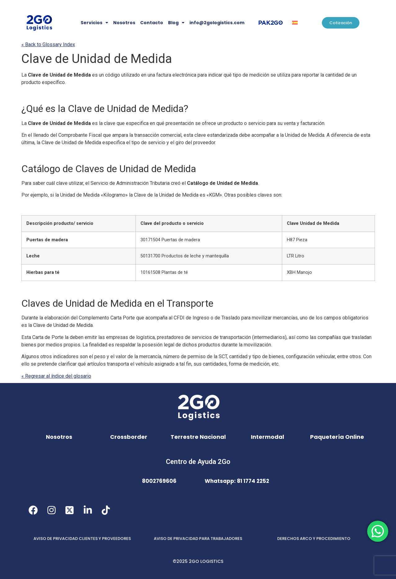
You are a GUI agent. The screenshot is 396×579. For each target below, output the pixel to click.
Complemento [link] (107, 318)
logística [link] (145, 337)
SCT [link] (223, 356)
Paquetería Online (337, 437)
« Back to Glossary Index (48, 44)
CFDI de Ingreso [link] (191, 318)
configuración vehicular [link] (310, 356)
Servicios (94, 22)
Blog (176, 22)
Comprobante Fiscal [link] (80, 135)
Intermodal (267, 437)
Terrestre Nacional (198, 437)
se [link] (273, 75)
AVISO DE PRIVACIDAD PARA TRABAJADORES (198, 538)
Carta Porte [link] (122, 318)
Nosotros (124, 23)
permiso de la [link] (207, 356)
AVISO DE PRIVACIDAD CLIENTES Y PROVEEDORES (82, 538)
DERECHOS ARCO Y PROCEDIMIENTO (313, 538)
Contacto (151, 23)
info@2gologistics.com (216, 23)
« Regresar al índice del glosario (56, 376)
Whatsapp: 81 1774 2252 (237, 481)
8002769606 (159, 481)
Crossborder (128, 437)
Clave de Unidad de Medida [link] (96, 58)
